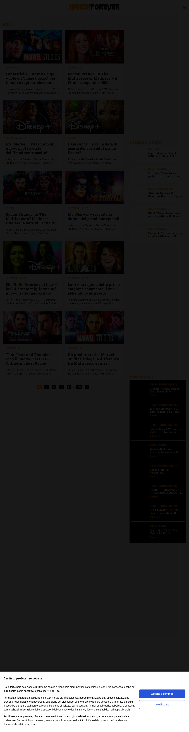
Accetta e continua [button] (162, 693)
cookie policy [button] (50, 691)
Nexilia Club (162, 704)
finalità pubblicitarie (99, 705)
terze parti (59, 697)
